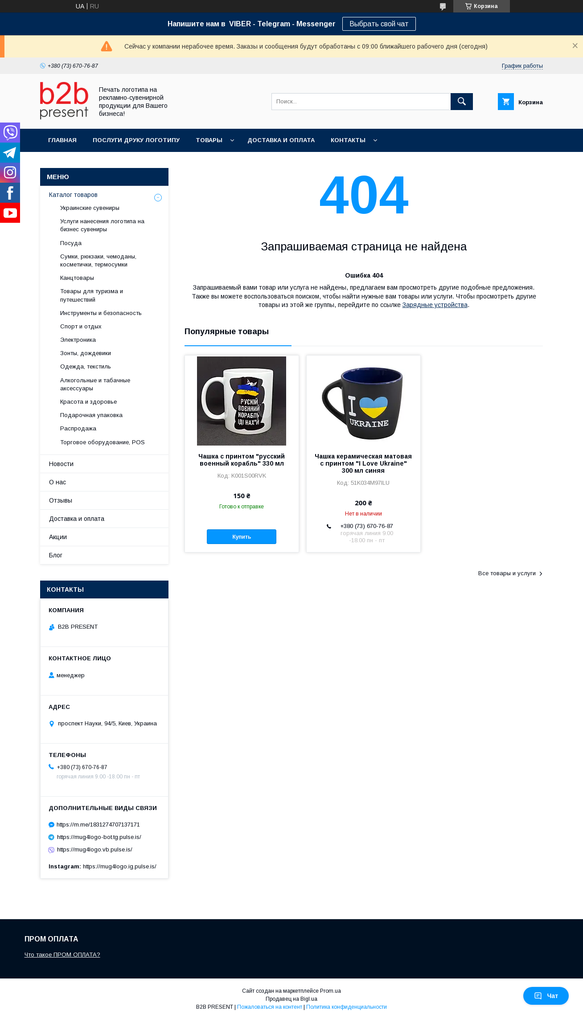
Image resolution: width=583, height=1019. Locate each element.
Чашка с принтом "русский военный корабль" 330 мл (241, 460)
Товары (209, 140)
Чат (546, 996)
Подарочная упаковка (91, 415)
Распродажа (78, 428)
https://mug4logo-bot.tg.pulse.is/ (99, 837)
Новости (61, 463)
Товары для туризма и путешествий (91, 295)
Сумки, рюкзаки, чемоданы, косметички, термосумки (98, 260)
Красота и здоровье (88, 401)
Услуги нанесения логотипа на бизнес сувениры (102, 225)
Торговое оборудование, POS (102, 442)
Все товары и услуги (507, 573)
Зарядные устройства (435, 304)
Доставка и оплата (281, 140)
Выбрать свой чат (379, 24)
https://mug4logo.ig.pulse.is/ (119, 866)
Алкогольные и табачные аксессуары (95, 384)
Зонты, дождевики (85, 353)
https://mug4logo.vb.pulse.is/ (94, 849)
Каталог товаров (73, 194)
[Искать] (462, 101)
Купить (241, 537)
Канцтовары (77, 277)
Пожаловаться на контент (269, 1007)
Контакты (348, 140)
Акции (58, 536)
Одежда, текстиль (85, 366)
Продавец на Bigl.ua (291, 999)
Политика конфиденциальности (346, 1007)
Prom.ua (330, 991)
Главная (62, 140)
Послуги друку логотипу (136, 140)
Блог (55, 555)
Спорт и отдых (81, 326)
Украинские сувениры (89, 208)
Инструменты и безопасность (101, 313)
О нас (57, 482)
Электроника (78, 339)
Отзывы (60, 500)
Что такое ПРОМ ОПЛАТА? (62, 954)
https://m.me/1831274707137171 (98, 824)
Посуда (71, 243)
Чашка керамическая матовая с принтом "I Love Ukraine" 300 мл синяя (363, 463)
